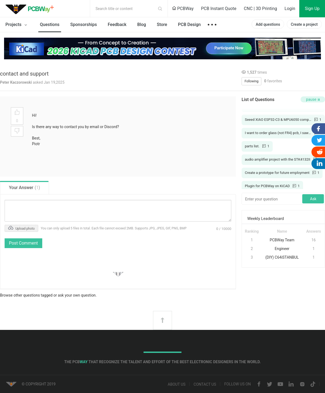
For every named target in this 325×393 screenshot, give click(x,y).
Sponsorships (83, 24)
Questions (49, 24)
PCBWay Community (31, 8)
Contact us (205, 384)
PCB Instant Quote (218, 8)
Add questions (268, 24)
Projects (17, 25)
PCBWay (183, 8)
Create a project (304, 24)
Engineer (282, 248)
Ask (313, 199)
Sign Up (312, 8)
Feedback (117, 24)
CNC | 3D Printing (260, 8)
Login (290, 8)
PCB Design (189, 24)
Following (251, 81)
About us (177, 384)
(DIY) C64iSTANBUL (282, 257)
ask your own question (77, 295)
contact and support (24, 73)
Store (162, 24)
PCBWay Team (282, 240)
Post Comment (23, 243)
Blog (141, 24)
